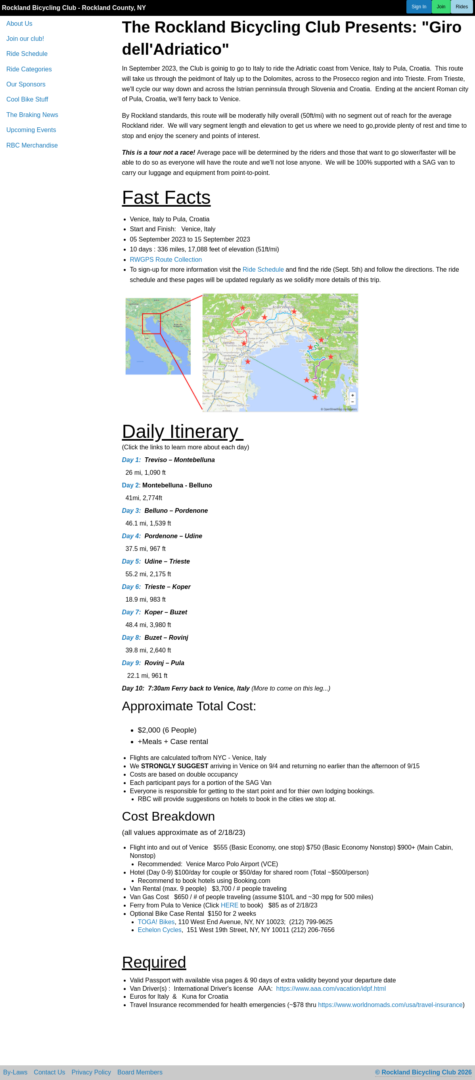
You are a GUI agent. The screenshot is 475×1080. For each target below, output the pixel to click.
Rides (462, 7)
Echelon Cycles (160, 930)
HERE (229, 905)
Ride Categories (29, 69)
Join (441, 7)
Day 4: (131, 536)
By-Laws (15, 1072)
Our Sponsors (26, 84)
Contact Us (49, 1072)
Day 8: (131, 637)
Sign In (419, 7)
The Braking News (32, 114)
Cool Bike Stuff (27, 99)
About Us (19, 23)
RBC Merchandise (32, 145)
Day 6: (131, 586)
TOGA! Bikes (156, 922)
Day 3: (131, 510)
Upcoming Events (31, 130)
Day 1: (131, 460)
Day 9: (131, 663)
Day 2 (130, 485)
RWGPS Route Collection (166, 259)
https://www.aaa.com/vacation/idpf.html (331, 988)
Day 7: (131, 612)
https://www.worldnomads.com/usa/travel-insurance (390, 1004)
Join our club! (25, 38)
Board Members (140, 1072)
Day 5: (131, 561)
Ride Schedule (27, 53)
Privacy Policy (91, 1072)
